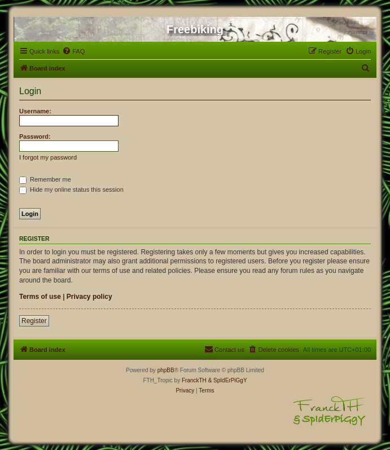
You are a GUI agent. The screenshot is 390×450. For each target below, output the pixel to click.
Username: (35, 111)
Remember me (45, 179)
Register (34, 321)
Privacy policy (89, 297)
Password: (35, 136)
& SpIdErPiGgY (227, 380)
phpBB (165, 370)
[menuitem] (73, 51)
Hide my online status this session (71, 189)
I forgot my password (48, 157)
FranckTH (194, 380)
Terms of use (40, 297)
